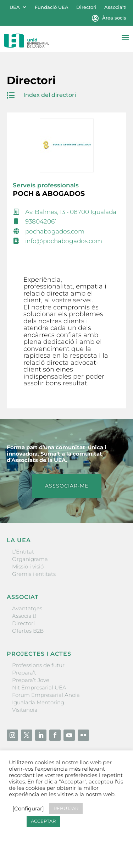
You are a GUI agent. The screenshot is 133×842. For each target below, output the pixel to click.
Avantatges (27, 608)
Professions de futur (38, 665)
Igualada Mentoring (38, 702)
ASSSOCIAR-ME (66, 486)
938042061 (41, 221)
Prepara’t (24, 672)
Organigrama (30, 559)
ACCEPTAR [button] (43, 821)
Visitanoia (25, 709)
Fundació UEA (51, 7)
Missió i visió (28, 566)
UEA (15, 7)
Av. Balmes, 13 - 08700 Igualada (70, 211)
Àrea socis (114, 18)
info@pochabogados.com (63, 240)
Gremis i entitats (34, 574)
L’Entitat (23, 551)
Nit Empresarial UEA (39, 687)
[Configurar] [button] (28, 808)
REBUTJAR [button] (66, 808)
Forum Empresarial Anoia (46, 695)
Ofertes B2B (28, 630)
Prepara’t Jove (30, 680)
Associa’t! (115, 7)
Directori (86, 7)
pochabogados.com (54, 231)
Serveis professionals (46, 185)
